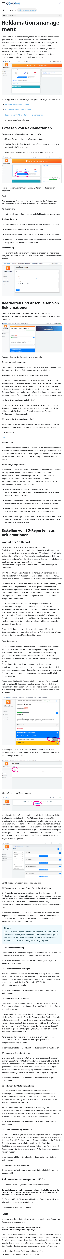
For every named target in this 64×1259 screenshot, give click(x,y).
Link (3, 437)
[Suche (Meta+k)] (60, 3)
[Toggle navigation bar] (3, 3)
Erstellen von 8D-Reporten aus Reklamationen (24, 115)
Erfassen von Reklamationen (17, 104)
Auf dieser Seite (9, 15)
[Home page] (4, 10)
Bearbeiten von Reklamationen (18, 109)
